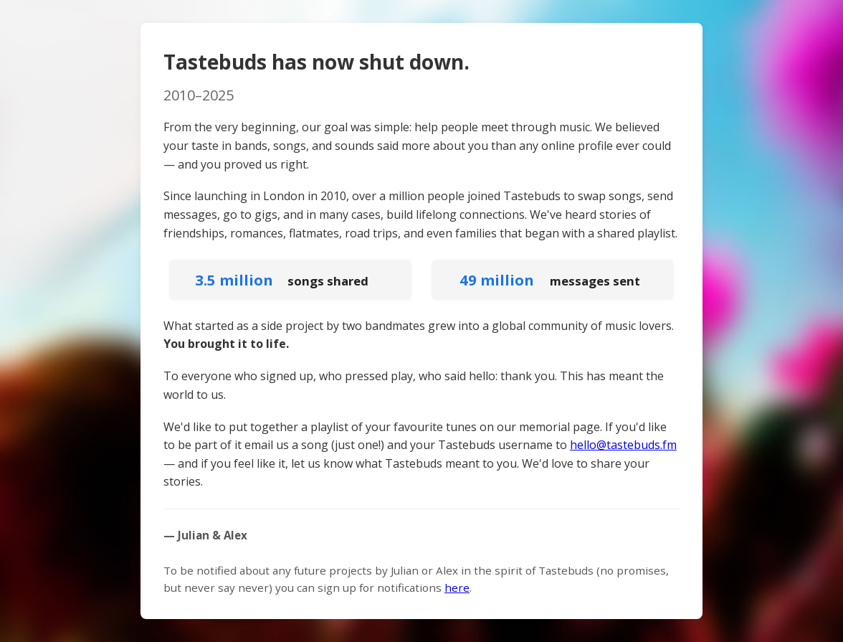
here (457, 587)
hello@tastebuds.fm (623, 445)
